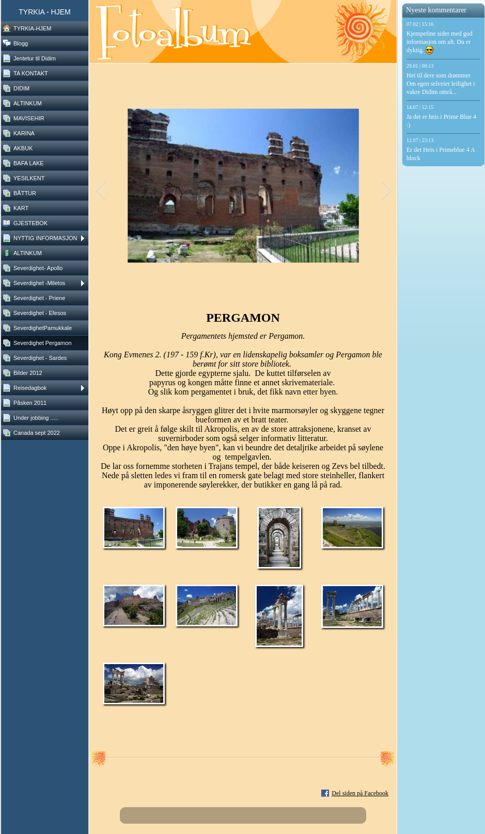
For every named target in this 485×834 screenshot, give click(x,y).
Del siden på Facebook (360, 793)
